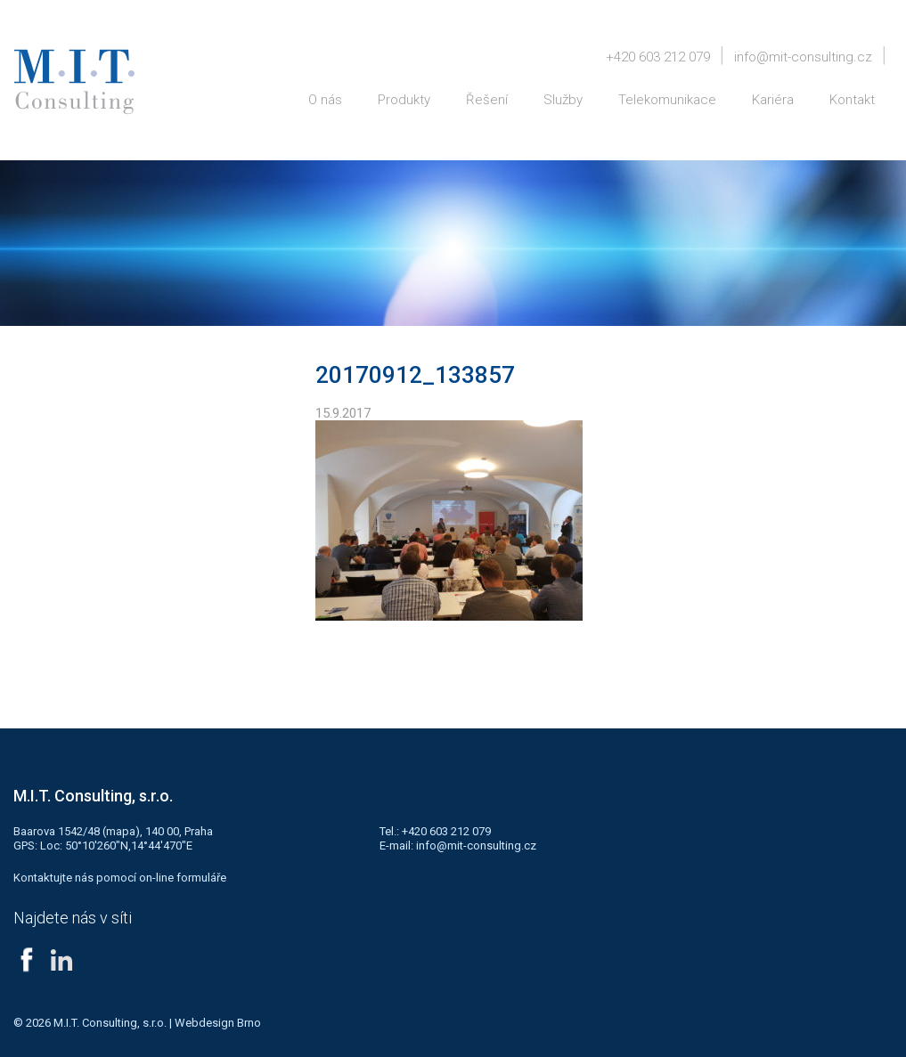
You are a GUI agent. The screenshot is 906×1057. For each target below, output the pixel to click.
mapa (120, 831)
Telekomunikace (667, 100)
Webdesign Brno (218, 1022)
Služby (563, 100)
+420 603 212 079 (658, 57)
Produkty (404, 100)
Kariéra (773, 100)
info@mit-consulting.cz (803, 57)
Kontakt (852, 100)
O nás (325, 100)
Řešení (487, 100)
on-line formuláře (182, 877)
